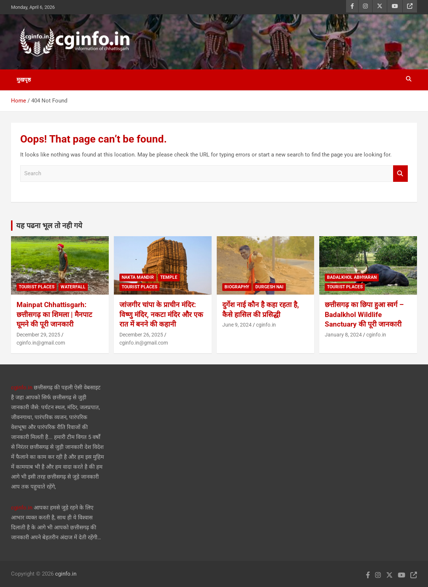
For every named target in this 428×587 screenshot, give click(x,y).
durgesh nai (269, 286)
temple (168, 277)
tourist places (36, 286)
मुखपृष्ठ (24, 79)
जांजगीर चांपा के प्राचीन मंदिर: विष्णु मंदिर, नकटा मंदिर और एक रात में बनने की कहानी (161, 314)
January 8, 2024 (343, 335)
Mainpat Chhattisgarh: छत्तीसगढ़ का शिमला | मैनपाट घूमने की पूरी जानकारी (54, 314)
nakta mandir (138, 277)
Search (400, 173)
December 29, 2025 (38, 335)
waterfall (73, 286)
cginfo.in (266, 325)
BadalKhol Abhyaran (352, 277)
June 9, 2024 (237, 325)
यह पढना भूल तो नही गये (49, 225)
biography (236, 286)
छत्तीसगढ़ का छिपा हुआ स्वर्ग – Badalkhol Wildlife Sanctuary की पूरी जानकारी (364, 314)
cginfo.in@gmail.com (41, 343)
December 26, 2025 (141, 335)
